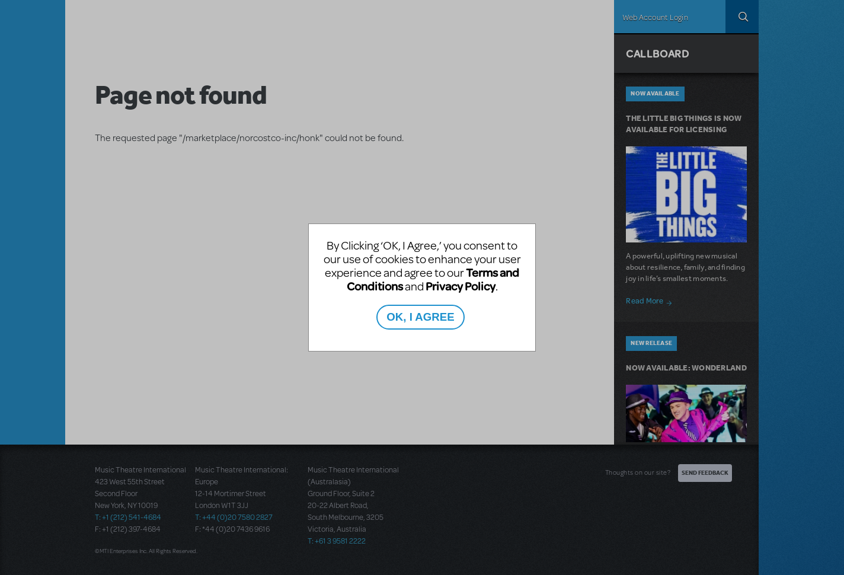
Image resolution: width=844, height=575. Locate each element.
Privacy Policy (460, 286)
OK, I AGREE (420, 317)
